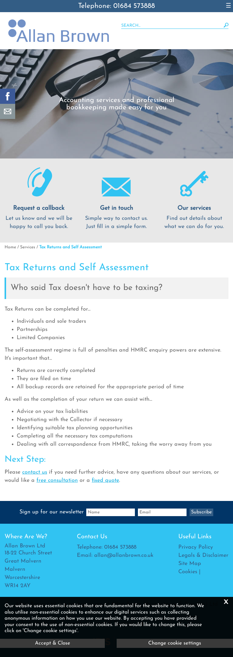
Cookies (187, 572)
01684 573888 (120, 547)
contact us (34, 472)
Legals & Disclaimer (203, 555)
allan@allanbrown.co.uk (123, 555)
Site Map (189, 564)
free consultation (57, 480)
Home (10, 247)
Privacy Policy (195, 547)
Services (27, 247)
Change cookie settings (174, 643)
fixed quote (105, 480)
